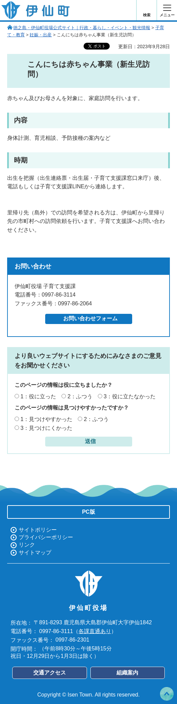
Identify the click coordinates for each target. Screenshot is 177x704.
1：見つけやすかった (46, 419)
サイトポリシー (38, 530)
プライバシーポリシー (46, 537)
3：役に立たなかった (130, 396)
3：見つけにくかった (46, 428)
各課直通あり (94, 631)
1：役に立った (38, 396)
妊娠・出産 (41, 34)
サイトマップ (35, 552)
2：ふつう (80, 396)
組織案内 (127, 673)
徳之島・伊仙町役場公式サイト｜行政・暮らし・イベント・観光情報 (81, 27)
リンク (27, 545)
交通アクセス (49, 673)
